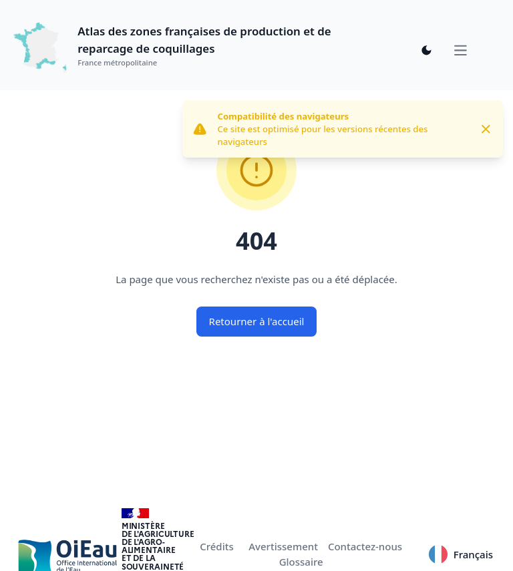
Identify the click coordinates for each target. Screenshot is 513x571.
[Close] (486, 129)
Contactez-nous (365, 546)
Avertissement (283, 546)
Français (460, 554)
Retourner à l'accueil (257, 321)
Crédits (217, 546)
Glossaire (301, 561)
